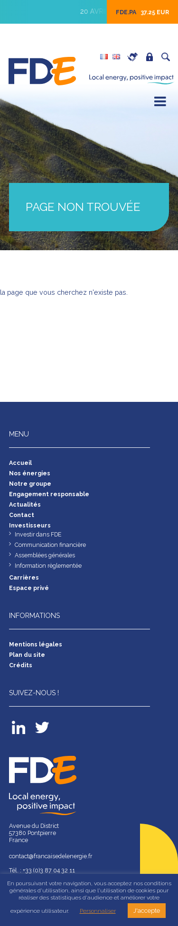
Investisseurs (30, 525)
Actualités (25, 504)
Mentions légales (36, 644)
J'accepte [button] (146, 910)
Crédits (20, 665)
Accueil (20, 462)
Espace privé (152, 57)
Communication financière (50, 544)
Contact (22, 514)
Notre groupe (30, 483)
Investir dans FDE (38, 534)
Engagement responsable (49, 494)
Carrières (134, 57)
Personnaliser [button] (98, 911)
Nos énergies (30, 473)
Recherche (168, 57)
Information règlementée (49, 565)
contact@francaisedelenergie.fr (52, 856)
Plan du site (27, 654)
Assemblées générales (45, 555)
